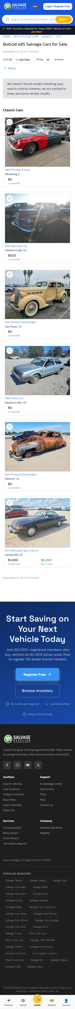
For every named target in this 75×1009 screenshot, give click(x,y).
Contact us (46, 805)
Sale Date (24, 60)
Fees (42, 800)
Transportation (12, 828)
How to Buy (47, 789)
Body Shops (10, 833)
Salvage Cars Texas (16, 914)
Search (63, 19)
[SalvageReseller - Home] (15, 6)
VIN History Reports (15, 844)
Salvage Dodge (14, 907)
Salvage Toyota (14, 880)
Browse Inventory (37, 691)
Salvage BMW (40, 887)
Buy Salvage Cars (26, 36)
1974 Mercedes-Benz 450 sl (21, 550)
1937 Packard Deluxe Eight (20, 322)
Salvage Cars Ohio (16, 927)
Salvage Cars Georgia (47, 920)
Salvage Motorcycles (41, 947)
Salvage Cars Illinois (17, 920)
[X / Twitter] (38, 765)
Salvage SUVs (40, 927)
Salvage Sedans (14, 947)
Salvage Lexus (35, 967)
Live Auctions (11, 789)
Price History (11, 838)
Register (45, 833)
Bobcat (47, 36)
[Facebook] (7, 765)
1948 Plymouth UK (16, 246)
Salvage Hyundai (38, 900)
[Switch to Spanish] (35, 6)
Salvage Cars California (42, 907)
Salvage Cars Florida (45, 914)
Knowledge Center (51, 784)
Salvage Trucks (14, 933)
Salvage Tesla (40, 894)
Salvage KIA (37, 960)
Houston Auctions (16, 953)
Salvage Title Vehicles (43, 940)
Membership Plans (51, 828)
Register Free (37, 674)
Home (7, 36)
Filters (9, 68)
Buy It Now (9, 800)
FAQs (43, 794)
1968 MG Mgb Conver (17, 169)
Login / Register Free (58, 6)
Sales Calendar (12, 805)
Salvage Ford (59, 880)
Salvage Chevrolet (16, 887)
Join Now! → (38, 32)
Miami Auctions (15, 960)
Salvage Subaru (59, 960)
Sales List (9, 810)
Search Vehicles (12, 784)
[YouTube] (28, 765)
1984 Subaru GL (14, 398)
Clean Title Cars (38, 933)
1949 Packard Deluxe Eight (21, 474)
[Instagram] (17, 765)
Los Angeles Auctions (45, 953)
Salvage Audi (13, 967)
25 (48, 60)
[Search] (33, 19)
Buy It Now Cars (15, 940)
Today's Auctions (13, 794)
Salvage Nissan (14, 900)
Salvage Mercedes (16, 894)
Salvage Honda (37, 880)
